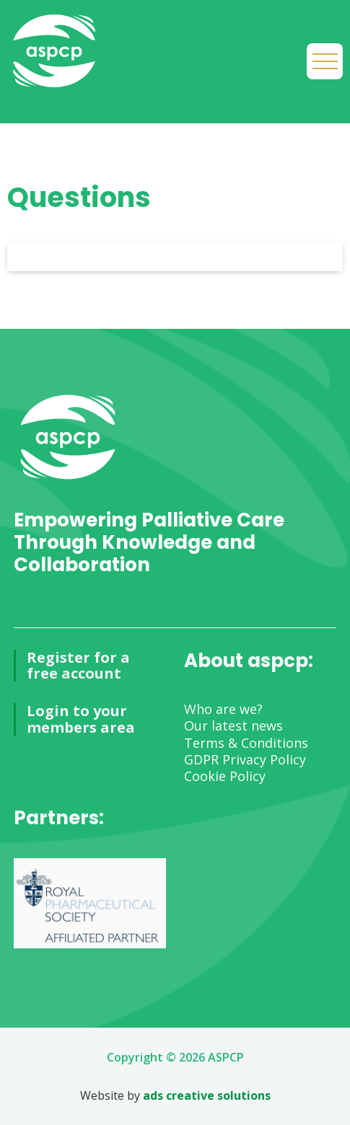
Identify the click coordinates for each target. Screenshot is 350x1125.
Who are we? (223, 709)
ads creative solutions (207, 1095)
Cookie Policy (225, 776)
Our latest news (233, 725)
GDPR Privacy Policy (245, 759)
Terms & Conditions (246, 742)
